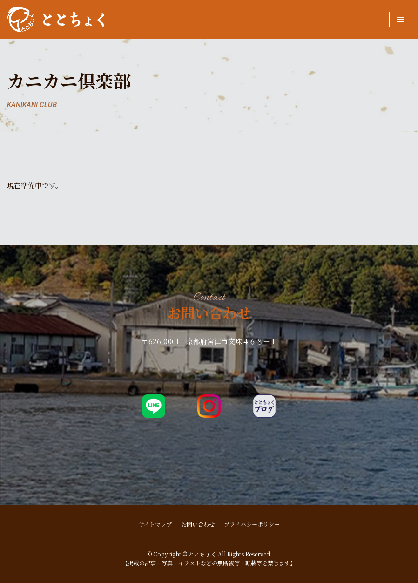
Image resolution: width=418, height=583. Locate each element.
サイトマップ (155, 524)
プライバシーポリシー (252, 524)
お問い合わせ (198, 524)
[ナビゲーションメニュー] (400, 19)
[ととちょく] (55, 20)
